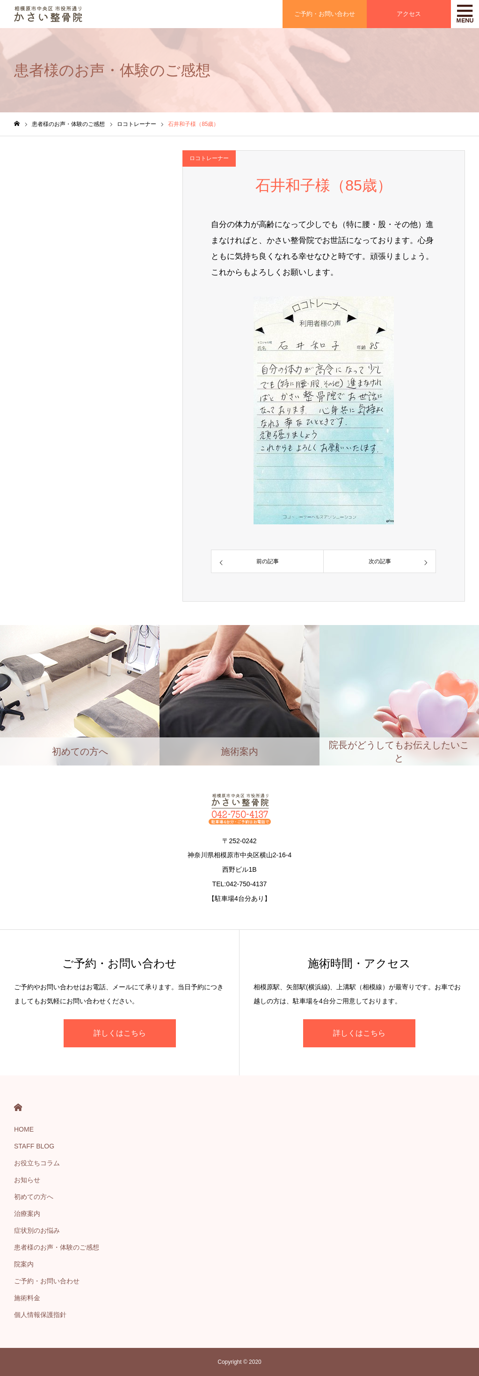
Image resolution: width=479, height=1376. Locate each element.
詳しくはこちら (120, 1033)
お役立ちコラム (37, 1163)
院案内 (24, 1264)
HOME (18, 1107)
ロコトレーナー (209, 158)
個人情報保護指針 (40, 1314)
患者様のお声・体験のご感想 (56, 1247)
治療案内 (27, 1213)
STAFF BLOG (34, 1146)
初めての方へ (33, 1196)
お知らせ (27, 1180)
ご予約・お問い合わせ (47, 1281)
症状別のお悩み (37, 1230)
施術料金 (27, 1298)
